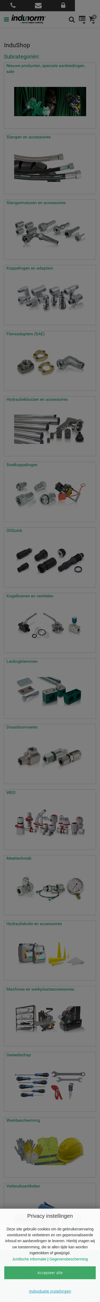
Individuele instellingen (50, 1291)
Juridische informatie (29, 1259)
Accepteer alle (50, 1272)
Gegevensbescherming (68, 1259)
